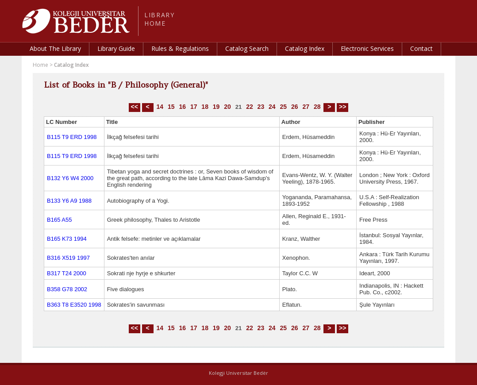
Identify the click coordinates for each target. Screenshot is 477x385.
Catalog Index (304, 48)
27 (305, 106)
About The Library (55, 48)
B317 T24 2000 (66, 273)
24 (272, 106)
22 (249, 106)
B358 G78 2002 (67, 289)
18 (204, 106)
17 (193, 106)
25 (283, 106)
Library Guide (116, 48)
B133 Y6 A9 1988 (69, 200)
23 (261, 106)
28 (317, 106)
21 (238, 107)
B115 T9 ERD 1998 (72, 137)
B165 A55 (59, 219)
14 (159, 106)
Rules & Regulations (180, 48)
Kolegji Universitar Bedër (238, 373)
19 (216, 106)
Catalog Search (247, 48)
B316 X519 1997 (68, 257)
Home (40, 65)
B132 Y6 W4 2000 (70, 178)
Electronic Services (367, 48)
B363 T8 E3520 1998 (74, 304)
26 (294, 106)
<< (134, 106)
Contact (421, 48)
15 (171, 106)
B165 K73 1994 (67, 238)
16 (182, 106)
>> (342, 106)
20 (227, 106)
